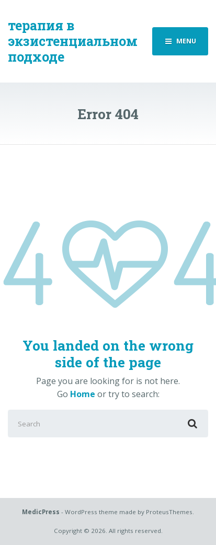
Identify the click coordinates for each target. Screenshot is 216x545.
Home (82, 394)
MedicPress (41, 512)
